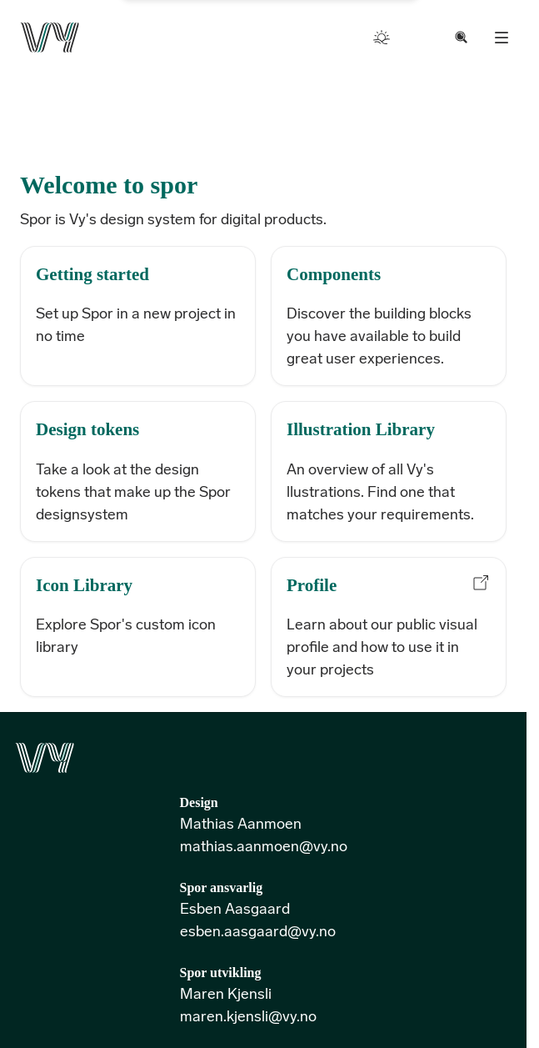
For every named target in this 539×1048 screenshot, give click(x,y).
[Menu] (501, 37)
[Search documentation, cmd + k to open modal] (461, 37)
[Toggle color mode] (381, 37)
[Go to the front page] (49, 38)
